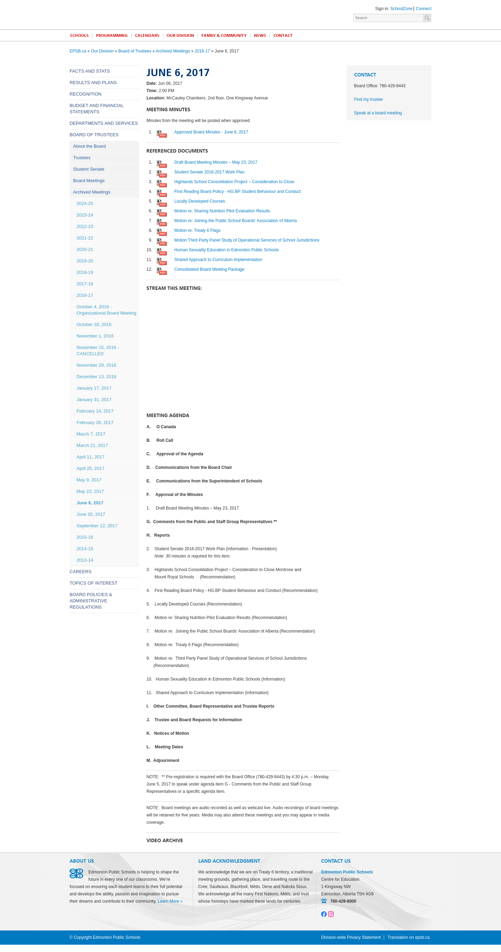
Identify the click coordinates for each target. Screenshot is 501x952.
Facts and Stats (90, 71)
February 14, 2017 (95, 411)
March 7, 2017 (91, 434)
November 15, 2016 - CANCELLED (98, 350)
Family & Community (224, 35)
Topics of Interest (94, 583)
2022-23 (85, 226)
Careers (81, 571)
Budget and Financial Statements (97, 108)
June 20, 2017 (91, 514)
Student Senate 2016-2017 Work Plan (209, 172)
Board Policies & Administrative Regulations (91, 601)
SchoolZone (401, 8)
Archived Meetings (173, 51)
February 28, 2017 (95, 422)
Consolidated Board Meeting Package (209, 269)
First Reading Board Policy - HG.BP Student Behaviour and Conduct (237, 191)
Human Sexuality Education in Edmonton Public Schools (226, 249)
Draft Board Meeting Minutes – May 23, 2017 (215, 162)
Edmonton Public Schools (130, 14)
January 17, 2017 (94, 388)
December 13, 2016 (96, 376)
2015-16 (85, 537)
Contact (283, 35)
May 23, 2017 (90, 491)
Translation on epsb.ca (409, 937)
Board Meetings (89, 180)
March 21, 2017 (92, 445)
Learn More (168, 901)
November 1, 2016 (95, 336)
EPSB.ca (78, 51)
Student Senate (88, 169)
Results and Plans (93, 82)
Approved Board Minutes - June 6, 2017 (211, 132)
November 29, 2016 (96, 365)
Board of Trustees (134, 51)
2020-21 (85, 249)
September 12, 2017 (97, 525)
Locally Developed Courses (199, 201)
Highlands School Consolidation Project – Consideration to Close (234, 181)
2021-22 (85, 238)
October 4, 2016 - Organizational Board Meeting (106, 310)
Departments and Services (104, 123)
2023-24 (85, 215)
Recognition (86, 94)
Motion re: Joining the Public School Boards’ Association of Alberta (235, 220)
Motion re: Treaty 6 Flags (197, 230)
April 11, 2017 (90, 456)
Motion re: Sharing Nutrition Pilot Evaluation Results (222, 211)
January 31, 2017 (94, 399)
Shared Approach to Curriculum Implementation (218, 259)
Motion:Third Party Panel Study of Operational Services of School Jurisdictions (246, 240)
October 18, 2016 (94, 324)
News (260, 35)
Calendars (147, 35)
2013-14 (85, 560)
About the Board (89, 146)
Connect (423, 8)
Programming (112, 35)
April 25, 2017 (90, 468)
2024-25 (85, 203)
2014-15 (85, 548)
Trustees (81, 157)
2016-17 (202, 51)
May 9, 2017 (89, 479)
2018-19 (85, 272)
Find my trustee (368, 99)
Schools (79, 35)
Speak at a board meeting (378, 113)
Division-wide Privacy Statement (351, 937)
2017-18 (85, 283)
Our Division (180, 35)
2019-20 (85, 260)
